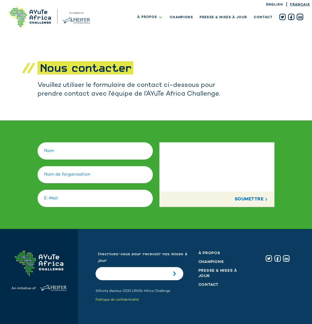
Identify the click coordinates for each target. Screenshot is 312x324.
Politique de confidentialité (117, 300)
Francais (300, 5)
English (274, 5)
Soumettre (252, 199)
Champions (181, 17)
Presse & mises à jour (223, 17)
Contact (263, 17)
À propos (150, 17)
